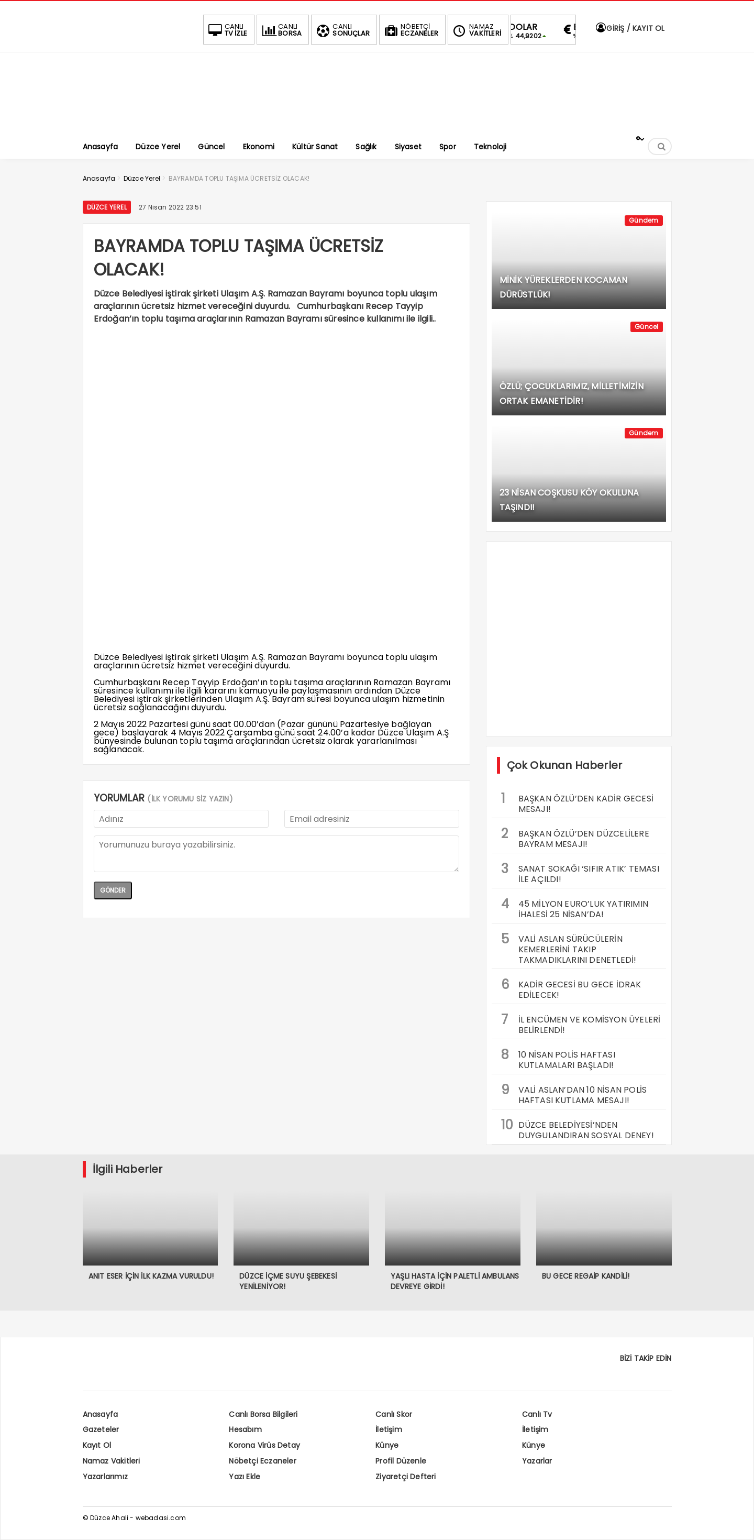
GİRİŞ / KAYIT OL (629, 28)
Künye (386, 1445)
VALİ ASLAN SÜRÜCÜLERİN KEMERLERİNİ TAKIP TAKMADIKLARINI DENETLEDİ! (569, 948)
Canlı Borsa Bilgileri (263, 1414)
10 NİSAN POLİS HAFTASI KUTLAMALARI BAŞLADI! (558, 1058)
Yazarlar (537, 1461)
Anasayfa (100, 1414)
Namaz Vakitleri (111, 1461)
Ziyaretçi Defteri (405, 1476)
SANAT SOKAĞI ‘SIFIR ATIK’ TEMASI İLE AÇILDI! (580, 872)
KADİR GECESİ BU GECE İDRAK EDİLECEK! (571, 988)
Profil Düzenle (400, 1461)
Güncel (646, 326)
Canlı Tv (537, 1414)
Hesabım (245, 1429)
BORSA (281, 29)
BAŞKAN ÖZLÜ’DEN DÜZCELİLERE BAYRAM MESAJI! (575, 837)
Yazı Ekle (244, 1476)
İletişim (388, 1429)
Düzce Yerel (107, 207)
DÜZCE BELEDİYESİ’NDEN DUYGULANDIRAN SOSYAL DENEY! (577, 1128)
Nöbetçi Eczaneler (262, 1461)
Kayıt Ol (97, 1445)
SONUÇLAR (342, 29)
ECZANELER (410, 29)
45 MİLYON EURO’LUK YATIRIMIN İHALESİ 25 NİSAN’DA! (575, 907)
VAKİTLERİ (476, 29)
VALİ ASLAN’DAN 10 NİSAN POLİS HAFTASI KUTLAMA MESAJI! (574, 1093)
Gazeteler (101, 1429)
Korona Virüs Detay (264, 1445)
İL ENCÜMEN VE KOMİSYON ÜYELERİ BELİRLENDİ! (581, 1023)
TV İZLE (226, 29)
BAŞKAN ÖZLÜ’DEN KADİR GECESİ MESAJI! (577, 802)
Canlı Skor (393, 1414)
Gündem (643, 220)
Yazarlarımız (105, 1476)
